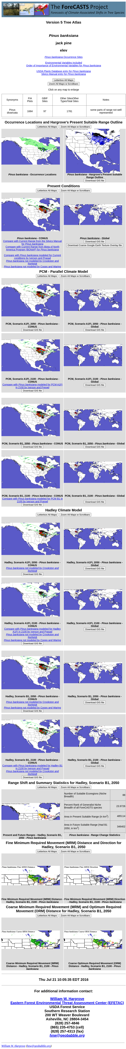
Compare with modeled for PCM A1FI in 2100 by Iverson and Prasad (32, 386)
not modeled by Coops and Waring (32, 266)
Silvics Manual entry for (63, 74)
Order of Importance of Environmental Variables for (63, 65)
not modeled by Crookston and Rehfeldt (32, 262)
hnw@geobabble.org (67, 1035)
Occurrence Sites (64, 57)
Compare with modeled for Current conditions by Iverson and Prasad (32, 257)
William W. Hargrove (67, 999)
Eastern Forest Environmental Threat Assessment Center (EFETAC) (67, 1003)
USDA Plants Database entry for (64, 71)
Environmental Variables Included (63, 62)
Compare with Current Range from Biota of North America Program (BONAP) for (32, 248)
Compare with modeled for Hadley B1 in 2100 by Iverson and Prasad (32, 767)
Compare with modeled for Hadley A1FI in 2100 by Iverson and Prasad (32, 630)
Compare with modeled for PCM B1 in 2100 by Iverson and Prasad (32, 500)
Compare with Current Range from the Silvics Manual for (32, 242)
